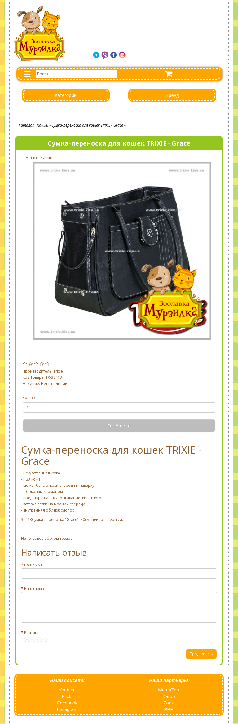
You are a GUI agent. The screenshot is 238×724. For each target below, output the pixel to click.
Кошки (42, 125)
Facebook (67, 702)
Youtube (67, 689)
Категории (66, 95)
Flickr (67, 696)
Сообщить (119, 425)
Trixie (58, 371)
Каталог (26, 125)
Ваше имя (33, 565)
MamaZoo (168, 689)
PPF (168, 709)
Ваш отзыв (34, 588)
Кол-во (29, 397)
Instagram (67, 709)
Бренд (172, 95)
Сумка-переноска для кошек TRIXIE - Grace (87, 125)
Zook (168, 702)
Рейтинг (31, 632)
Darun (168, 696)
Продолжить (201, 653)
